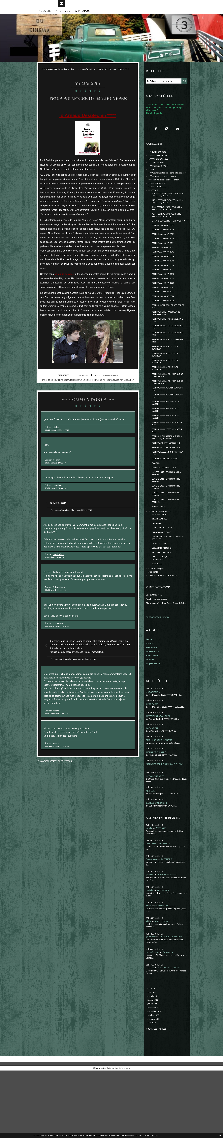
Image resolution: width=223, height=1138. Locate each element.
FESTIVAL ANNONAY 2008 (164, 251)
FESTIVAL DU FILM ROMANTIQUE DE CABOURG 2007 (168, 412)
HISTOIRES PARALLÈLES (158, 779)
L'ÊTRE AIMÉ (152, 767)
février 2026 (153, 1065)
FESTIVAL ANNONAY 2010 (164, 261)
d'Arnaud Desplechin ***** (87, 136)
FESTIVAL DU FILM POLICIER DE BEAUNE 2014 (167, 382)
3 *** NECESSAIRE (157, 170)
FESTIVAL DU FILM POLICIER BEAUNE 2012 (165, 351)
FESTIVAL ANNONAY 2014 (164, 281)
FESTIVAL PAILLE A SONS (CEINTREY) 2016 (164, 499)
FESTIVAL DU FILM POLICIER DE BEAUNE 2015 (167, 389)
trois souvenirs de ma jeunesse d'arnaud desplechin (71, 401)
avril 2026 (152, 1057)
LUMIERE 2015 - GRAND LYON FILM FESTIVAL (166, 521)
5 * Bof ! (152, 178)
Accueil (45, 16)
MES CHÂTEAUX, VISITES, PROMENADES (164, 616)
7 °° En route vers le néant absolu (165, 189)
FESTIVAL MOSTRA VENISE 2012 (167, 488)
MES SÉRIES (154, 631)
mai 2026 (151, 1053)
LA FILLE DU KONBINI (157, 866)
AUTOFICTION (154, 754)
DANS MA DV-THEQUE (163, 587)
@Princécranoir (153, 1016)
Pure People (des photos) (158, 658)
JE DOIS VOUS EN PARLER (161, 564)
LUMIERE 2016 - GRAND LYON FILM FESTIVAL (166, 529)
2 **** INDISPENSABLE (160, 167)
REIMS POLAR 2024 (161, 559)
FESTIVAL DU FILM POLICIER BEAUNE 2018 (165, 366)
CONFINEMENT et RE (159, 197)
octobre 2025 (153, 1081)
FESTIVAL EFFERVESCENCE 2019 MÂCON (167, 443)
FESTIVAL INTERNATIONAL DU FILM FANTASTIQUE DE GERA (167, 482)
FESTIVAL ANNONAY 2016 (164, 290)
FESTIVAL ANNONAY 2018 (164, 300)
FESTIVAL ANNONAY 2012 (164, 271)
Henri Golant (59, 599)
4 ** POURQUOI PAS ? (159, 174)
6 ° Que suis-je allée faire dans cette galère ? (164, 183)
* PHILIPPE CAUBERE (159, 159)
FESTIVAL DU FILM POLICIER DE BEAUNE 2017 (167, 405)
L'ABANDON (152, 791)
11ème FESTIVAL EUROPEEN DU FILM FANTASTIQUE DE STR (167, 217)
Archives (63, 16)
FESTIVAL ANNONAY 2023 (164, 320)
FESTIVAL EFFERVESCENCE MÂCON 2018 (165, 466)
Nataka (57, 772)
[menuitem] (45, 17)
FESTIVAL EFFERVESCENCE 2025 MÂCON (167, 459)
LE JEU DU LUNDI (160, 599)
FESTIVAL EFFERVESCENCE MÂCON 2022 (165, 474)
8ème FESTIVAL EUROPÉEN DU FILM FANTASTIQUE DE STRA (167, 224)
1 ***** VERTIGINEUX (78, 396)
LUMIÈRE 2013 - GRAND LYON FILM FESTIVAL (166, 544)
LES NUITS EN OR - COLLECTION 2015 (62, 81)
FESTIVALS (154, 204)
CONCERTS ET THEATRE (164, 582)
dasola (149, 892)
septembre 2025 (155, 1085)
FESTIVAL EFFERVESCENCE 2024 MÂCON (167, 451)
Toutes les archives (157, 1096)
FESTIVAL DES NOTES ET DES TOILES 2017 (166, 336)
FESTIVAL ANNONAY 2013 (164, 276)
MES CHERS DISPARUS (162, 609)
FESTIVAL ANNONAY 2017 (164, 295)
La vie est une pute (158, 627)
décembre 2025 (155, 1073)
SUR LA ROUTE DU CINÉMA (160, 803)
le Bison (150, 1031)
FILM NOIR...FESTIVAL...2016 (165, 515)
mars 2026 (152, 1061)
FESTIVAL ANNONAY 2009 (164, 256)
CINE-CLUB (157, 577)
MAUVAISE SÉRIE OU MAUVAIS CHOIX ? (166, 827)
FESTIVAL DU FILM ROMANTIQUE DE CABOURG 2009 (168, 420)
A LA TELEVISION (160, 567)
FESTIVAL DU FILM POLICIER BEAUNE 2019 (165, 374)
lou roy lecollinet (128, 401)
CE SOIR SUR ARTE (156, 839)
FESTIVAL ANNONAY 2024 (164, 325)
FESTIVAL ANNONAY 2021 (164, 315)
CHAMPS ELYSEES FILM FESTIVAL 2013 (168, 240)
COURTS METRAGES (158, 200)
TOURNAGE (157, 622)
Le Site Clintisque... (155, 654)
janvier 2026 (153, 1069)
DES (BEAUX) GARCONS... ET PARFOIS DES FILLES (165, 593)
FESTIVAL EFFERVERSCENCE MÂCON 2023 (166, 435)
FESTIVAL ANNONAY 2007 (164, 246)
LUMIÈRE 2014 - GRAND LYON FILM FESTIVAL (166, 552)
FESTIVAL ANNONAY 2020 (164, 310)
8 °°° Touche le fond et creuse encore (167, 193)
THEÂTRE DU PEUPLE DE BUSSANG (166, 635)
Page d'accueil (92, 75)
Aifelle (149, 969)
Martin (56, 455)
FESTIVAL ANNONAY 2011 (164, 266)
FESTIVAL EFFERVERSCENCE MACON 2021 (166, 428)
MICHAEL (151, 854)
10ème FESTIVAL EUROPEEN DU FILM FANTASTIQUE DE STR (167, 209)
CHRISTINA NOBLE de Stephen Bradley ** (62, 75)
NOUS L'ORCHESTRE (157, 815)
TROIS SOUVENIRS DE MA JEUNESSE (88, 113)
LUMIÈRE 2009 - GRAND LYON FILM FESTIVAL (166, 537)
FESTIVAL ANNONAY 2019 (164, 305)
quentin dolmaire (108, 401)
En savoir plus (152, 1135)
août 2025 (152, 1090)
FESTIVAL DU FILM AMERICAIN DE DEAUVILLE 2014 (168, 343)
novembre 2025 (155, 1077)
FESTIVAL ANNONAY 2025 (164, 330)
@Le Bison (151, 1000)
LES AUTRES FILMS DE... (163, 604)
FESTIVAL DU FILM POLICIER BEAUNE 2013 (165, 359)
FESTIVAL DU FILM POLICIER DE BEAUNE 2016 (167, 397)
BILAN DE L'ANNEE (161, 572)
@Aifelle (150, 938)
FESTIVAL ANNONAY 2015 (164, 285)
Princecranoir (152, 923)
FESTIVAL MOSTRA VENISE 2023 (167, 493)
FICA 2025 (156, 510)
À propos (82, 16)
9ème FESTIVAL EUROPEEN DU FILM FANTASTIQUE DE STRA (167, 232)
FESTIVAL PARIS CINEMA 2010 (166, 505)
